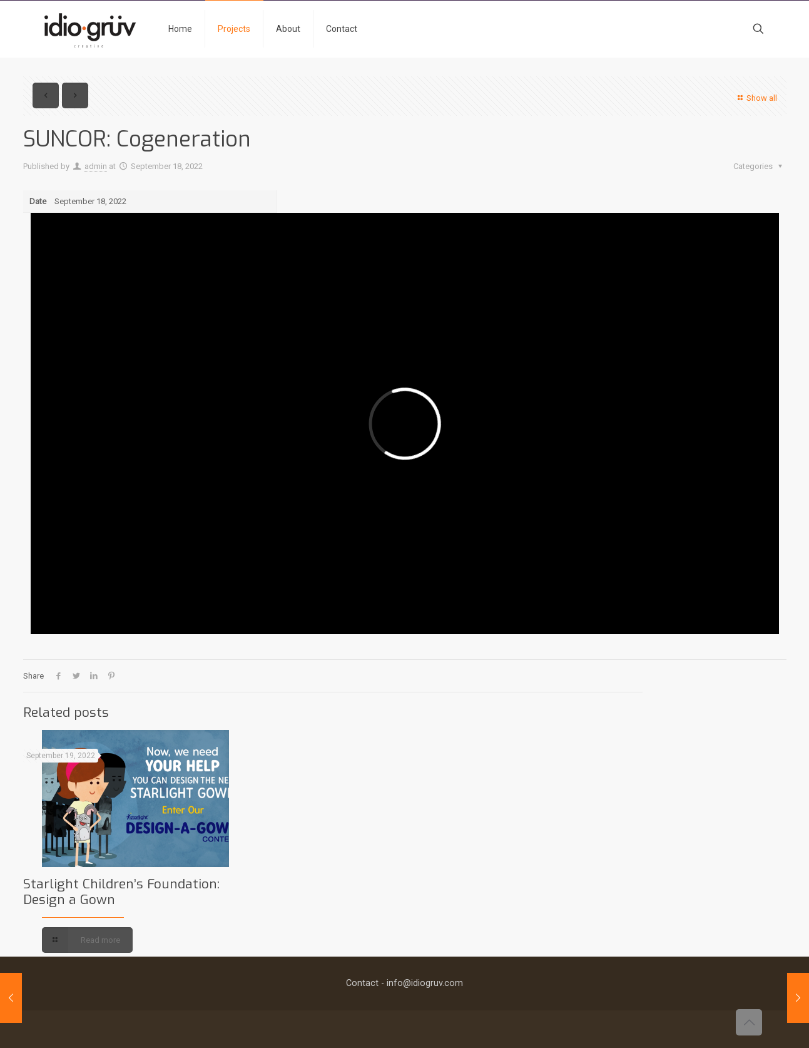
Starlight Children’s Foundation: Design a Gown (121, 891)
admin (95, 166)
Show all (755, 98)
